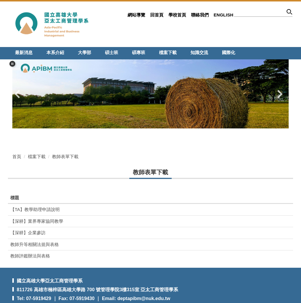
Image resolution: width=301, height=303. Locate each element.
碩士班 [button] (111, 52)
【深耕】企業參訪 (28, 232)
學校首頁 (177, 14)
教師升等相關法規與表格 (34, 244)
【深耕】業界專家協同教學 (36, 221)
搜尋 (290, 12)
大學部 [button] (84, 52)
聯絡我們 (200, 14)
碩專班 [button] (138, 52)
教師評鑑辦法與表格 (30, 255)
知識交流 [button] (199, 52)
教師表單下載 (65, 156)
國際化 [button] (228, 52)
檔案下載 (37, 156)
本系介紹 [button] (55, 52)
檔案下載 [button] (168, 52)
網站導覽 (136, 14)
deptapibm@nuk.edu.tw (143, 298)
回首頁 (156, 14)
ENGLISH (223, 14)
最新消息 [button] (24, 52)
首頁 (16, 156)
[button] (12, 64)
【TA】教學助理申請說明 (35, 209)
